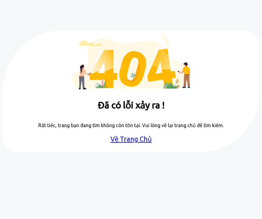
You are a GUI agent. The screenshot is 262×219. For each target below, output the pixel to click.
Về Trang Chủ (131, 139)
